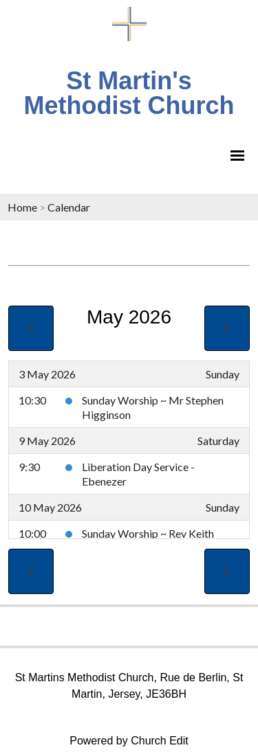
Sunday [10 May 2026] (222, 507)
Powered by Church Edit (129, 741)
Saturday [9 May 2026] (218, 440)
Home (22, 207)
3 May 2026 (47, 373)
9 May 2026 (47, 440)
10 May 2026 (50, 507)
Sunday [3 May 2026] (222, 373)
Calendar (68, 207)
